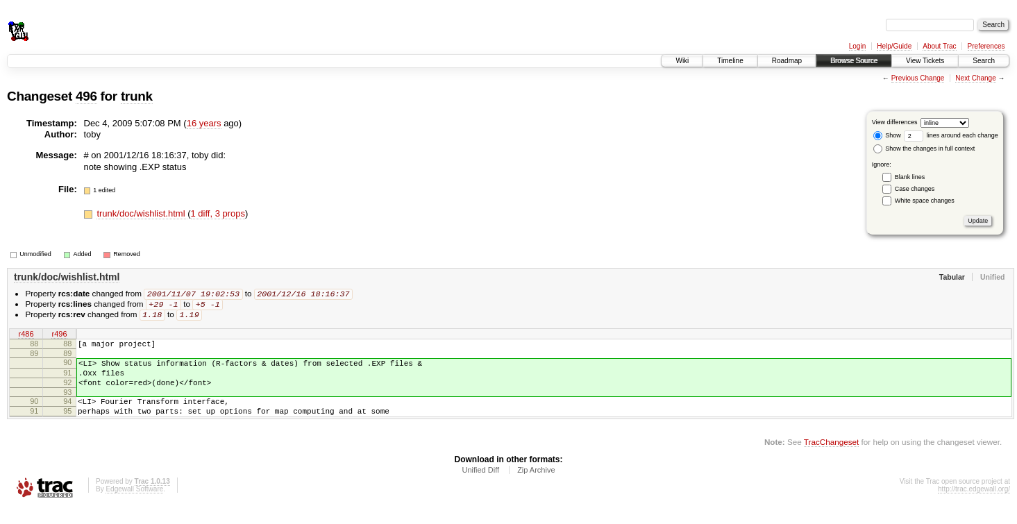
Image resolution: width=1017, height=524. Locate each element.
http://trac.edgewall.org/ (974, 505)
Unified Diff (480, 486)
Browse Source (853, 61)
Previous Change (918, 78)
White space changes (925, 200)
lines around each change (951, 135)
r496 (59, 336)
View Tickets (925, 61)
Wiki (682, 61)
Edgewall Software (134, 505)
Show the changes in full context (924, 148)
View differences (895, 122)
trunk (137, 96)
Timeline (730, 61)
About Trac (939, 46)
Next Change (975, 78)
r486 (25, 336)
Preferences (986, 46)
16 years (204, 123)
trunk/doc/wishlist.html (141, 213)
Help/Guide (894, 46)
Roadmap (787, 61)
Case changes (915, 188)
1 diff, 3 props (218, 213)
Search (984, 61)
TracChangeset (831, 458)
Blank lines (910, 177)
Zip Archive (536, 486)
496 (86, 96)
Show (887, 135)
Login (857, 46)
